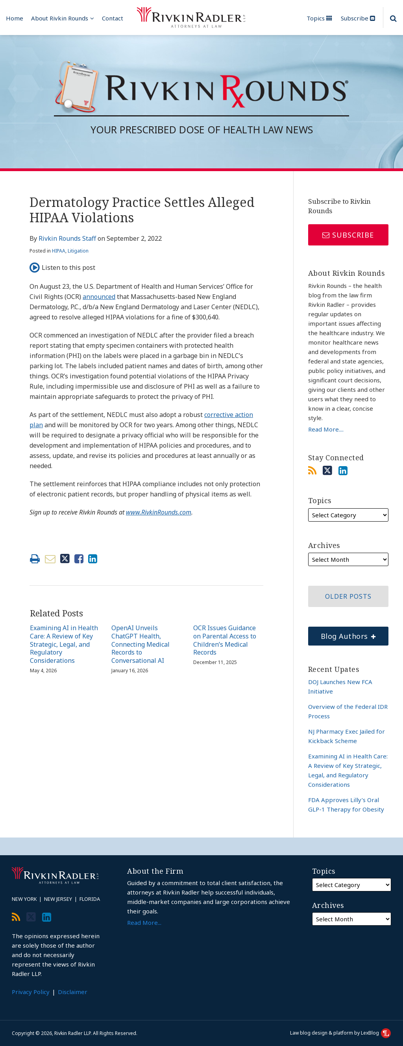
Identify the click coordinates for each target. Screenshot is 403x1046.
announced (99, 296)
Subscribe (358, 18)
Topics (319, 18)
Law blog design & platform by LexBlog (340, 1032)
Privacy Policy (31, 992)
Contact (112, 18)
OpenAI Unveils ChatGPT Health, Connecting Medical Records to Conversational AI (140, 644)
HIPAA (58, 250)
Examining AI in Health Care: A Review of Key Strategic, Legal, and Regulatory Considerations (64, 644)
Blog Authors (342, 634)
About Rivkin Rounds (59, 18)
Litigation (78, 250)
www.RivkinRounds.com (158, 512)
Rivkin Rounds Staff (67, 238)
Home (14, 18)
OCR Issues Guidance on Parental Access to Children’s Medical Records (224, 640)
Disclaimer (72, 992)
